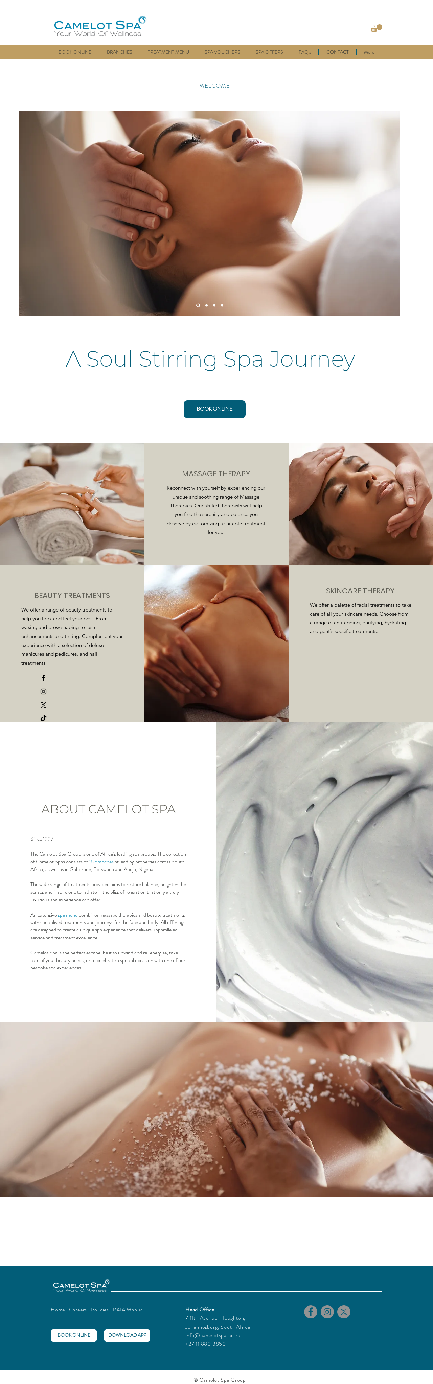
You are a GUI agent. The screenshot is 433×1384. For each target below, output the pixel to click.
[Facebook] (310, 1311)
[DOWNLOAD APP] (127, 1335)
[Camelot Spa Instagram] (43, 691)
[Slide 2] (206, 305)
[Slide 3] (214, 305)
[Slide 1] (198, 305)
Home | (60, 1309)
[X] (43, 705)
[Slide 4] (222, 305)
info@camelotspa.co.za (213, 1335)
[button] (376, 28)
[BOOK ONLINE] (215, 409)
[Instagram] (327, 1311)
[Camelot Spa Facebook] (43, 678)
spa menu (68, 915)
